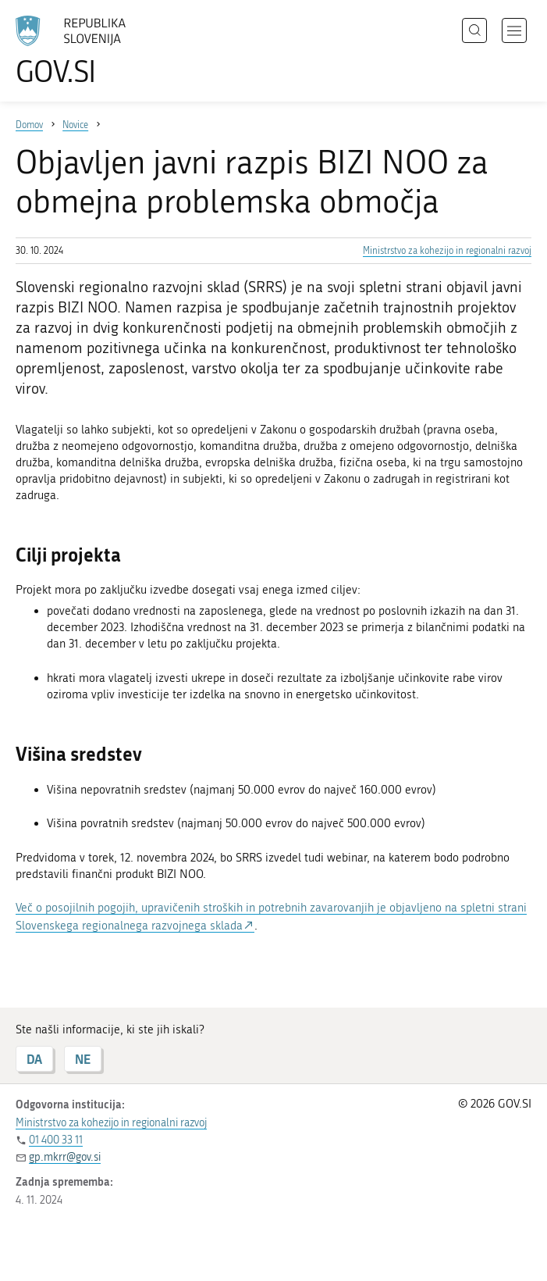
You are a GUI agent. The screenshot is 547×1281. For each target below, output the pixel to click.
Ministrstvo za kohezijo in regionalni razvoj (447, 250)
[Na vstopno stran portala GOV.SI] (94, 51)
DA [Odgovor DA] (34, 1059)
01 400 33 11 (56, 1140)
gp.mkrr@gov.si (65, 1157)
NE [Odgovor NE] (83, 1059)
